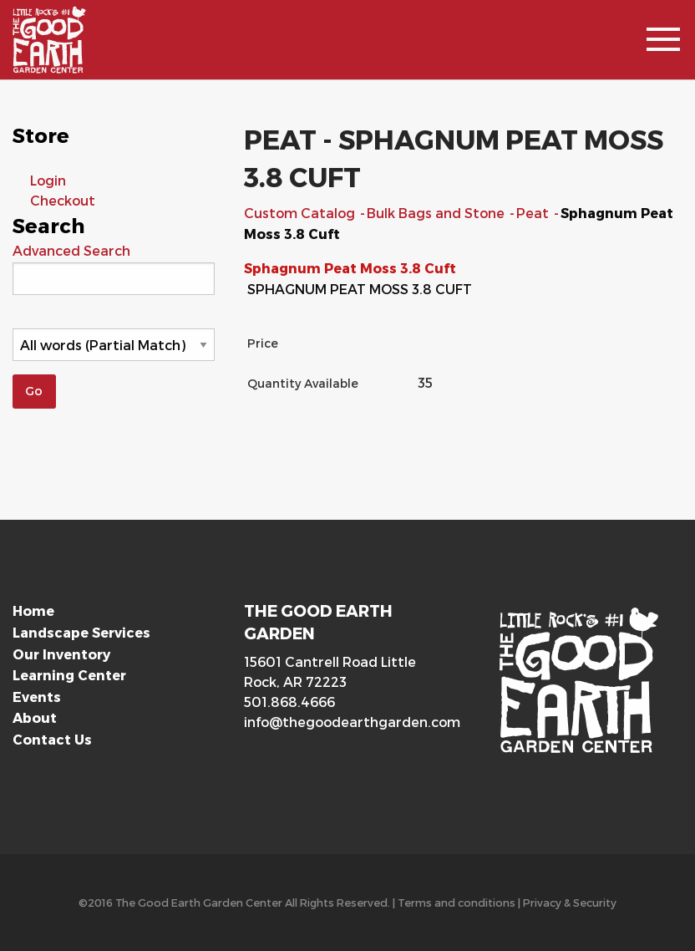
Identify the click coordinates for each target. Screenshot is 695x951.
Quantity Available (302, 383)
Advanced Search (71, 250)
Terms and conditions (456, 902)
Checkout (62, 200)
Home (33, 610)
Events (37, 696)
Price (262, 343)
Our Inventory (61, 654)
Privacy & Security (569, 902)
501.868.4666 (289, 701)
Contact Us (52, 739)
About (35, 717)
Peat (534, 213)
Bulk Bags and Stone (437, 213)
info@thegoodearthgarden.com (347, 722)
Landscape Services (81, 632)
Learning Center (69, 675)
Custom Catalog (301, 213)
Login (48, 180)
